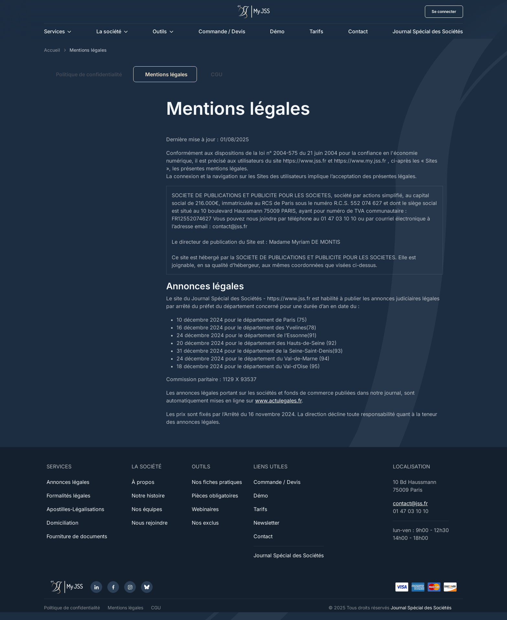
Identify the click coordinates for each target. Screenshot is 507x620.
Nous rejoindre (149, 522)
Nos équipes (147, 509)
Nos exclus (205, 522)
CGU (216, 74)
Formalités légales (68, 495)
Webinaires (205, 509)
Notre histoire (148, 495)
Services (54, 31)
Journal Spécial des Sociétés (428, 31)
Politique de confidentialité (89, 74)
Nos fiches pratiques (217, 482)
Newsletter (266, 522)
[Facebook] (113, 587)
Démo (277, 31)
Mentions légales (125, 607)
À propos (143, 482)
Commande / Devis (222, 31)
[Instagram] (130, 587)
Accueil (52, 50)
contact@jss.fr (410, 503)
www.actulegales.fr (278, 400)
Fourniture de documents (77, 536)
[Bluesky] (147, 587)
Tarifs (316, 31)
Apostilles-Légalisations (75, 509)
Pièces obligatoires (215, 495)
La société (108, 31)
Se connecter (444, 11)
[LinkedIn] (96, 587)
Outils (160, 31)
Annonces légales (68, 482)
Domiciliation (62, 522)
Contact (358, 31)
